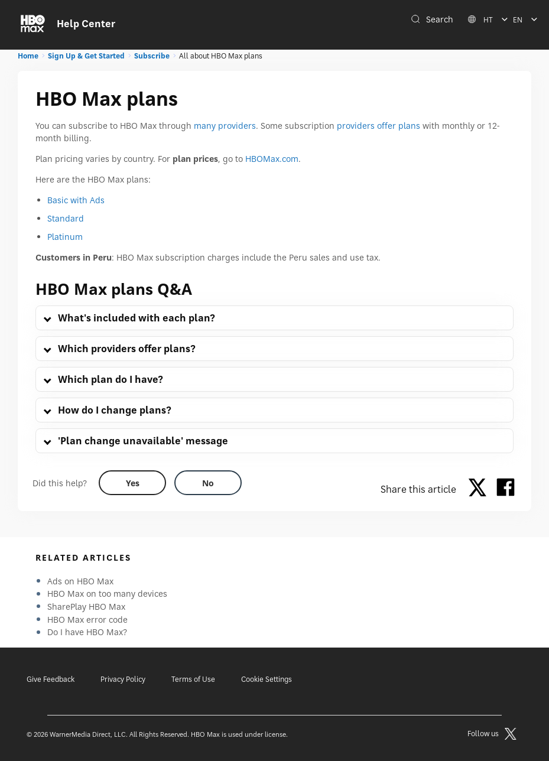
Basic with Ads (76, 200)
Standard (65, 218)
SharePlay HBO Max (86, 606)
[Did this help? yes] (132, 482)
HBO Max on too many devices (107, 593)
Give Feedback (50, 679)
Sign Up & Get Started (86, 56)
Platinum (65, 236)
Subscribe (152, 56)
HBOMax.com (271, 158)
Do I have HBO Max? (87, 632)
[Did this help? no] (208, 482)
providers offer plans (378, 125)
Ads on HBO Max (80, 581)
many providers (225, 125)
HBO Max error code (87, 619)
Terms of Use (193, 679)
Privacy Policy (122, 679)
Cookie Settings (266, 679)
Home (28, 56)
